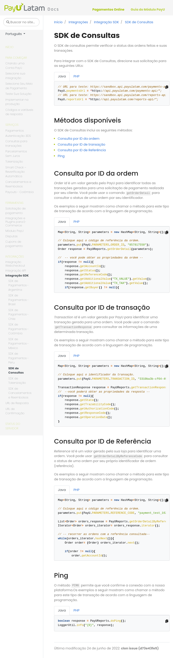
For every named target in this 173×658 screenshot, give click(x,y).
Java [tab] (62, 76)
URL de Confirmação (14, 411)
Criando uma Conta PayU (14, 65)
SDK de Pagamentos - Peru (18, 358)
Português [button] (14, 34)
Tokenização (14, 161)
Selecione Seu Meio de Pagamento (19, 85)
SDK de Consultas (16, 370)
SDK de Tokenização (17, 380)
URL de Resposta (17, 403)
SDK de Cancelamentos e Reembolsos (20, 393)
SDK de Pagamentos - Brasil (18, 299)
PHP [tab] (76, 76)
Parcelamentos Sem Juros (16, 153)
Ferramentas (14, 203)
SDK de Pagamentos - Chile (18, 314)
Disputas (11, 236)
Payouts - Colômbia (19, 192)
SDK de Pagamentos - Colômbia (18, 328)
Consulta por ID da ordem (79, 138)
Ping (61, 156)
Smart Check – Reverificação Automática (15, 171)
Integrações (14, 256)
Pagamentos (14, 130)
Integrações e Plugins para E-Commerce (15, 222)
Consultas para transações (16, 143)
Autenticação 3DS (18, 136)
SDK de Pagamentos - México (18, 343)
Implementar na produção (16, 102)
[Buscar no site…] (21, 22)
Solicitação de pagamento (15, 210)
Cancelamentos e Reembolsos (18, 184)
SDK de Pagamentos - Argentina (18, 285)
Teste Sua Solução (18, 94)
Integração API (15, 271)
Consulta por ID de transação (81, 144)
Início (9, 47)
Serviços (11, 125)
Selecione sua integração (15, 75)
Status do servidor (12, 426)
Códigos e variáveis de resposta (19, 112)
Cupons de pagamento (14, 243)
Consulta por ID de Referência (82, 150)
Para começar (16, 58)
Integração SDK (17, 276)
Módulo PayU (14, 231)
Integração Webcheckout (15, 264)
